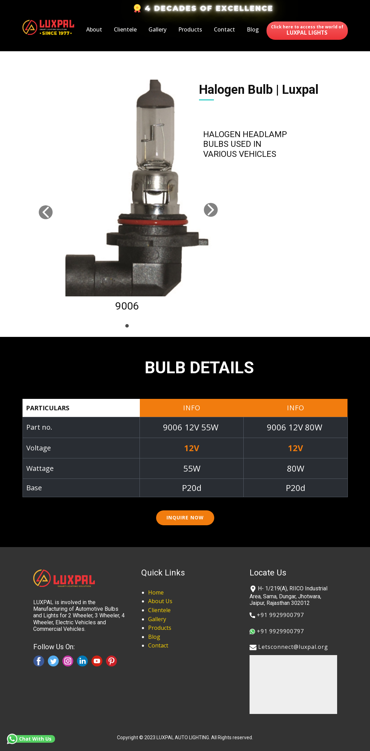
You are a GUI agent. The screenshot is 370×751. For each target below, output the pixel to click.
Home (156, 592)
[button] (46, 212)
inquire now (185, 517)
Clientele (125, 29)
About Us (160, 601)
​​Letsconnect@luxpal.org (289, 647)
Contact (224, 29)
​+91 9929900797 (277, 615)
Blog (253, 29)
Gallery (157, 29)
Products (190, 29)
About (94, 29)
